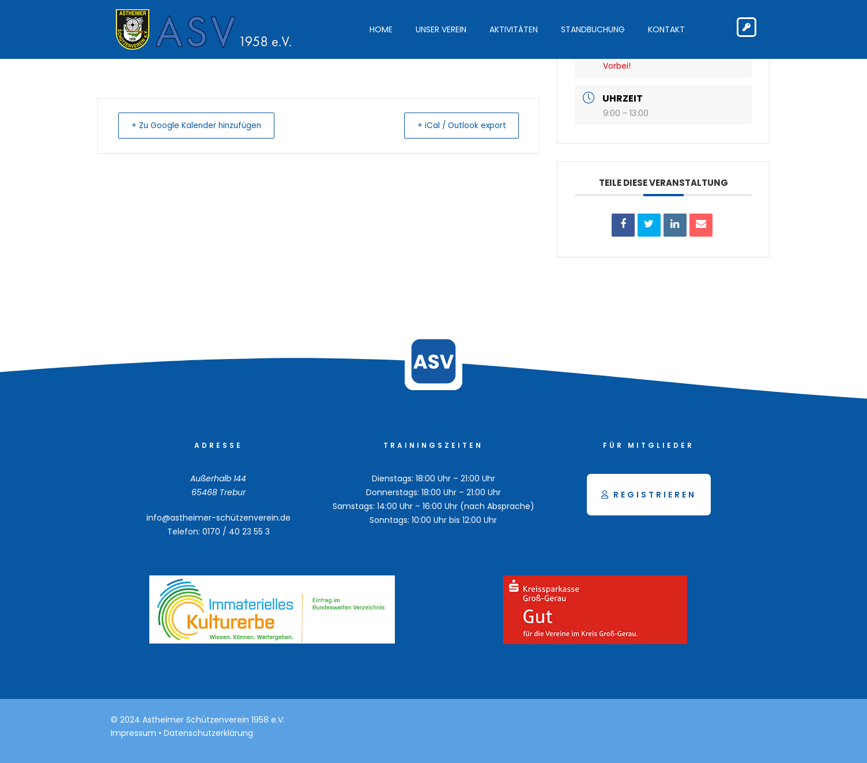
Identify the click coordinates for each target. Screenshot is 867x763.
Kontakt (666, 29)
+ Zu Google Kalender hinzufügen (202, 125)
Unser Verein (441, 29)
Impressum (133, 733)
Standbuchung (593, 29)
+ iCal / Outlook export (456, 125)
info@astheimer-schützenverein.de (218, 517)
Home (381, 29)
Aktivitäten (513, 29)
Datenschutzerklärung (208, 733)
